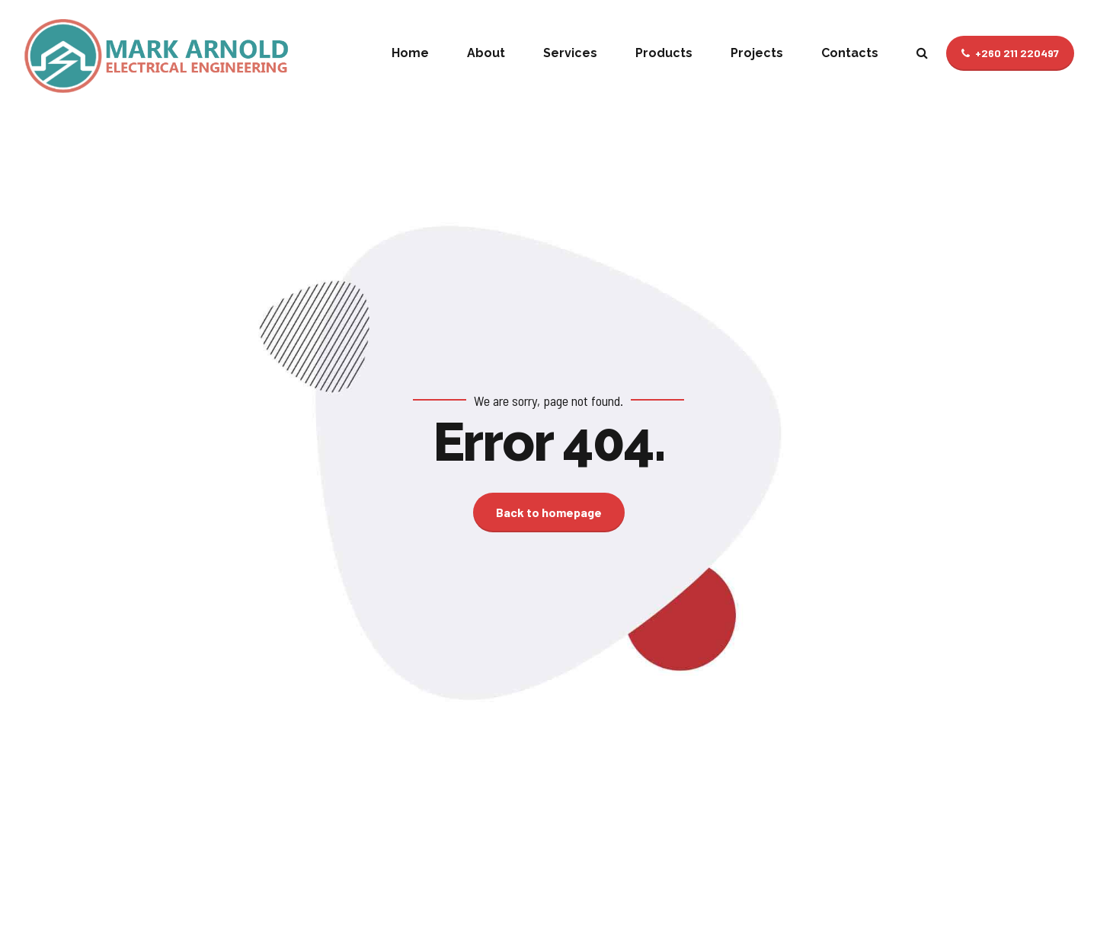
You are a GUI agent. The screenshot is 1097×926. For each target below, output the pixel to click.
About (486, 53)
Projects (757, 53)
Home (410, 53)
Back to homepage (549, 512)
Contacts (849, 53)
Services (570, 53)
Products (663, 53)
